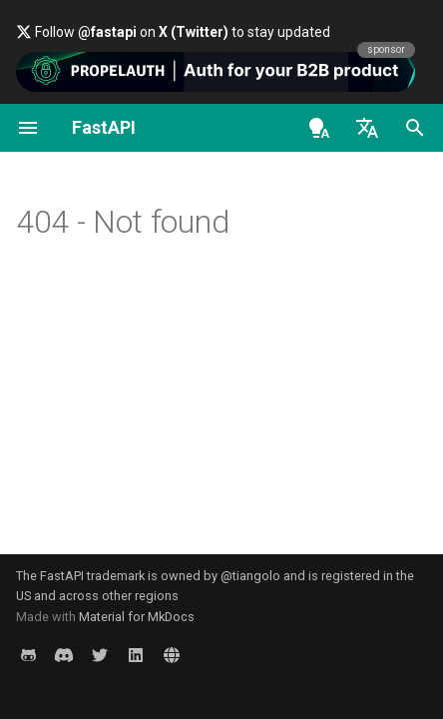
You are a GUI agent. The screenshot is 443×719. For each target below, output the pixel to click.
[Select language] (367, 128)
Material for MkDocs (137, 616)
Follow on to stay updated (173, 32)
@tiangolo (250, 575)
